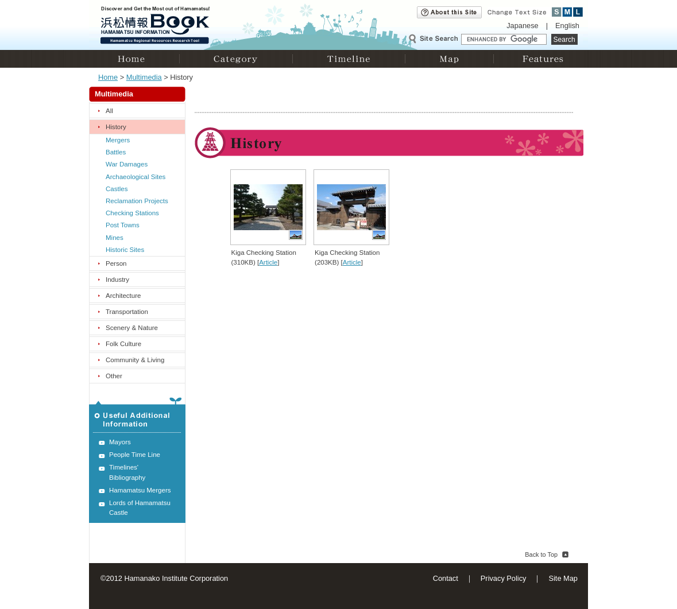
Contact (445, 578)
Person (116, 263)
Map (449, 59)
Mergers (118, 140)
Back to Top (541, 554)
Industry (117, 279)
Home (134, 59)
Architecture (123, 295)
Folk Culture (123, 343)
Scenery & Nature (132, 327)
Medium (567, 12)
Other (114, 376)
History (116, 126)
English (567, 25)
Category (235, 59)
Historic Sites (125, 249)
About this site (449, 12)
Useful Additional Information (137, 415)
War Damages (127, 164)
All (109, 110)
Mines (114, 237)
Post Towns (123, 225)
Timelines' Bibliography (127, 472)
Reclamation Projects (137, 200)
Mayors (120, 442)
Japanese (522, 25)
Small (557, 12)
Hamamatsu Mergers (140, 490)
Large (578, 12)
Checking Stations (132, 213)
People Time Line (134, 454)
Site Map (563, 578)
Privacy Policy (504, 578)
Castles (116, 188)
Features (540, 59)
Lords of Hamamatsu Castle (140, 507)
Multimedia (144, 77)
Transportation (127, 311)
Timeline (348, 59)
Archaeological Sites (135, 176)
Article (268, 262)
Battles (116, 152)
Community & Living (135, 359)
